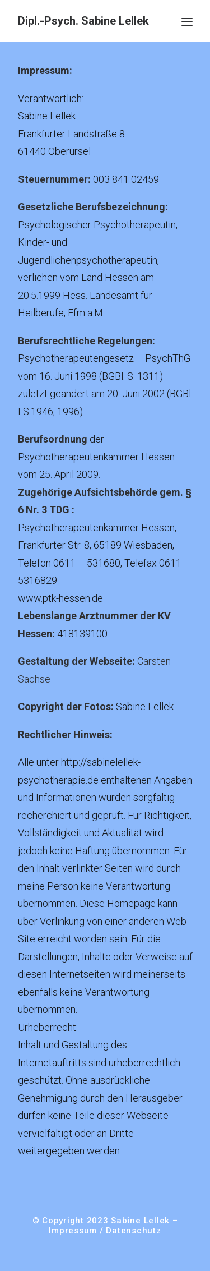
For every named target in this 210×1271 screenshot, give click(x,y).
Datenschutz (133, 1231)
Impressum (73, 1231)
